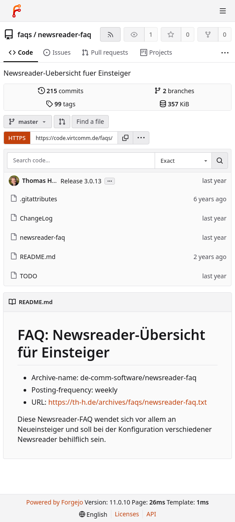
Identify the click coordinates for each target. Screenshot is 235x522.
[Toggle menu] (223, 11)
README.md (33, 256)
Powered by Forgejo (54, 502)
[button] (62, 121)
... (109, 180)
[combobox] (183, 160)
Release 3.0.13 (81, 181)
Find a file (90, 121)
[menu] (141, 137)
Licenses (127, 514)
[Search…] (219, 160)
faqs (24, 34)
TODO (24, 276)
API (151, 514)
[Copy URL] (125, 137)
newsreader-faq (65, 34)
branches (174, 91)
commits (60, 91)
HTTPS (17, 138)
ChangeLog (31, 218)
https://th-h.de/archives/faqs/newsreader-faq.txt (127, 402)
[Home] (16, 11)
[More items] (225, 52)
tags (60, 104)
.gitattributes (33, 199)
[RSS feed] (110, 34)
